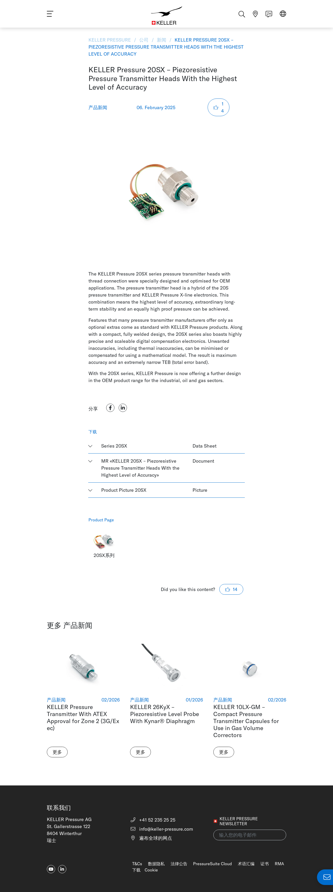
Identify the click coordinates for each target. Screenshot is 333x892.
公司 (144, 40)
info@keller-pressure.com (161, 829)
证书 (264, 863)
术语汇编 (246, 863)
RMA (279, 863)
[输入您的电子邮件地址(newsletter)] (249, 835)
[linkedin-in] (62, 869)
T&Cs (137, 863)
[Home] (167, 15)
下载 (136, 870)
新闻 (162, 40)
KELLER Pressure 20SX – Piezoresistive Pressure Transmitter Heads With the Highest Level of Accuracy (166, 47)
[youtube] (51, 869)
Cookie (151, 870)
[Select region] (283, 16)
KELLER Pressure (110, 40)
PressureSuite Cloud (212, 863)
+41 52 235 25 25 (153, 820)
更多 (57, 752)
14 (218, 107)
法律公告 (179, 863)
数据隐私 (156, 863)
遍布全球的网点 (151, 838)
